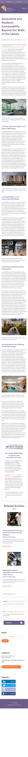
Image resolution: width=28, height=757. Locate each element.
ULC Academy (19, 1)
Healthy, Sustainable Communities (17, 604)
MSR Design (22, 39)
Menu (24, 8)
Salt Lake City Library (13, 475)
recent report (21, 65)
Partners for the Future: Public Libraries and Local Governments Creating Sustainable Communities (13, 48)
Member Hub (9, 1)
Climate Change (6, 604)
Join (2, 1)
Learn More (7, 546)
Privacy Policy (14, 702)
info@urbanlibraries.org (9, 656)
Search (26, 2)
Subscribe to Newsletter (11, 666)
